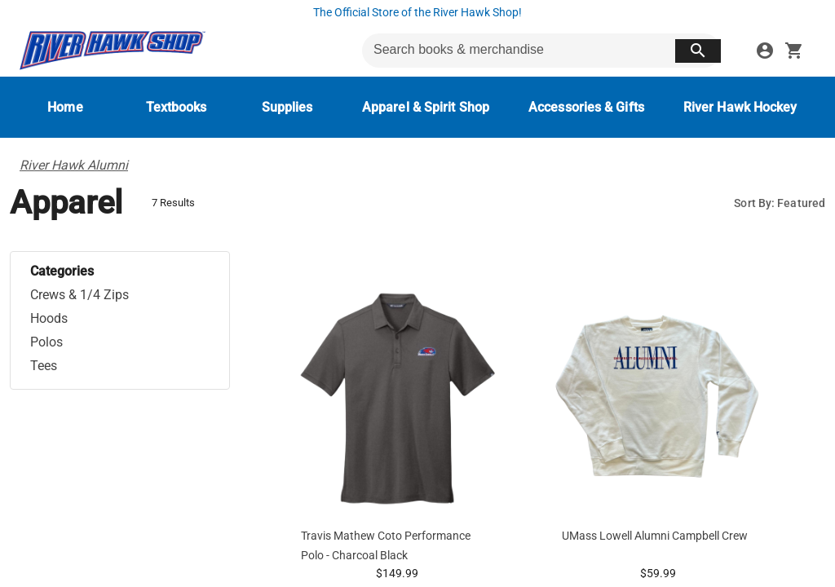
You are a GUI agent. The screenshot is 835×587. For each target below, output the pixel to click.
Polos (46, 342)
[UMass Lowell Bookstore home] (112, 50)
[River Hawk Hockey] (740, 107)
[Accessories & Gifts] (586, 107)
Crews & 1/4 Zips (79, 294)
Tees (43, 365)
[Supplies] (287, 107)
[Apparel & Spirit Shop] (425, 107)
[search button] (698, 51)
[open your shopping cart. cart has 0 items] (794, 50)
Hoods (49, 318)
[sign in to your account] (765, 50)
